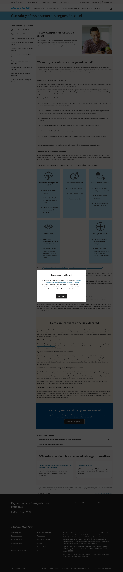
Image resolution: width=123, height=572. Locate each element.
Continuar (61, 296)
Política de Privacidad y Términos (69, 282)
